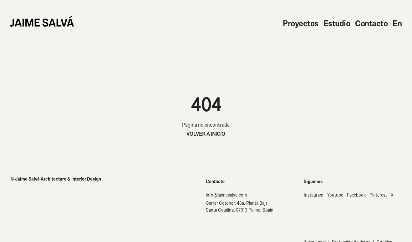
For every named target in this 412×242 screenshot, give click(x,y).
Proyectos (300, 23)
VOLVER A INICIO (205, 134)
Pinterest (378, 195)
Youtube (335, 195)
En (397, 23)
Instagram (313, 195)
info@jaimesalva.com (226, 195)
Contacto (371, 23)
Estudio (336, 23)
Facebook (356, 195)
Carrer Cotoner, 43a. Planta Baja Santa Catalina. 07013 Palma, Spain (239, 207)
